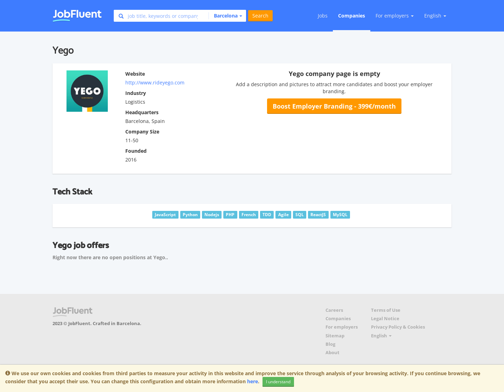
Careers (334, 310)
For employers (342, 327)
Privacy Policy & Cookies (398, 327)
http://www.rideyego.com (154, 82)
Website (135, 73)
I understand (278, 382)
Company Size (142, 131)
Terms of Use (385, 310)
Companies (351, 15)
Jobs (323, 15)
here (252, 381)
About (333, 353)
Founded (136, 150)
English (435, 15)
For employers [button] (395, 15)
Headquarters (142, 112)
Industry (135, 93)
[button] (225, 15)
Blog (330, 344)
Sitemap (335, 336)
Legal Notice (385, 319)
